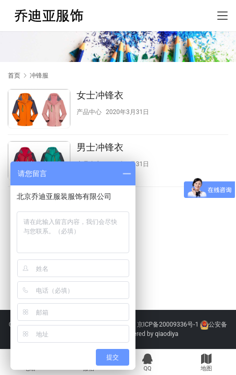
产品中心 (89, 112)
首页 (14, 75)
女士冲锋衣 (100, 95)
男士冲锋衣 (100, 147)
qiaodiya (166, 334)
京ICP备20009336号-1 (168, 324)
